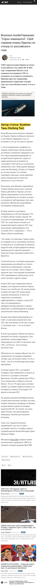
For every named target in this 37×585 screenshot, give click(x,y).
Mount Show (4, 571)
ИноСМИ (14, 440)
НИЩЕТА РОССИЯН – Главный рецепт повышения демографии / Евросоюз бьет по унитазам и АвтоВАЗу (18, 566)
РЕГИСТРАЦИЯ (27, 2)
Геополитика (4, 456)
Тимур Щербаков (6, 532)
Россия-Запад (6, 459)
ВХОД (19, 2)
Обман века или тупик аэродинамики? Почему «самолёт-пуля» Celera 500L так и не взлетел (18, 528)
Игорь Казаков (5, 493)
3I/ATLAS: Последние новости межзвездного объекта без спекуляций (17, 490)
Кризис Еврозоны (15, 456)
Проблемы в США (27, 456)
